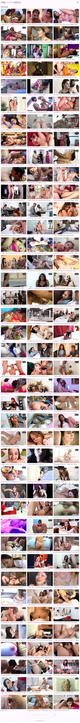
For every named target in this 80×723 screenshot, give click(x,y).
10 (54, 714)
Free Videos (11, 2)
